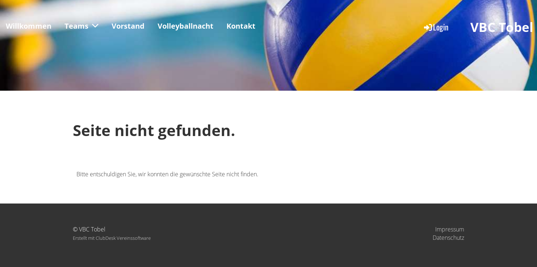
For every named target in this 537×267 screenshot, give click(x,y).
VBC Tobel (501, 27)
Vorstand (128, 26)
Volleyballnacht (185, 26)
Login (436, 27)
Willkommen (28, 26)
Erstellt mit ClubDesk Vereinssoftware (112, 238)
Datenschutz (448, 238)
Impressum (449, 229)
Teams (81, 26)
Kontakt (240, 26)
